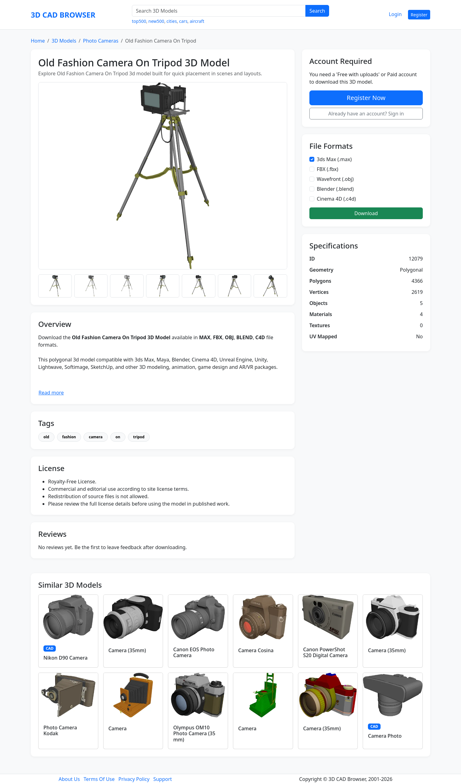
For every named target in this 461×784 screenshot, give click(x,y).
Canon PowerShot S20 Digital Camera (325, 652)
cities (171, 21)
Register (419, 15)
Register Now (366, 98)
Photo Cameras (100, 40)
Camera (117, 728)
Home (38, 40)
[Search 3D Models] (219, 11)
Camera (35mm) (127, 650)
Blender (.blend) (335, 189)
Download (366, 213)
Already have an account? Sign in (366, 113)
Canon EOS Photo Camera (193, 652)
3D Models (63, 40)
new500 (156, 21)
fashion (69, 437)
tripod (139, 437)
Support (162, 779)
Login (395, 14)
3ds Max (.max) (334, 159)
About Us (69, 779)
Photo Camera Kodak (60, 730)
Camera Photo (385, 735)
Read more (51, 392)
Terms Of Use (99, 779)
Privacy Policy (133, 779)
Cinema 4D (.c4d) (336, 198)
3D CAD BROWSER (63, 15)
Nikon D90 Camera (65, 657)
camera (96, 437)
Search (317, 10)
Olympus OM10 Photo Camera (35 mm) (194, 733)
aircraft (197, 21)
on (118, 437)
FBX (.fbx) (327, 169)
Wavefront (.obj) (335, 179)
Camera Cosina (256, 650)
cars (183, 21)
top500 (139, 21)
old (46, 437)
